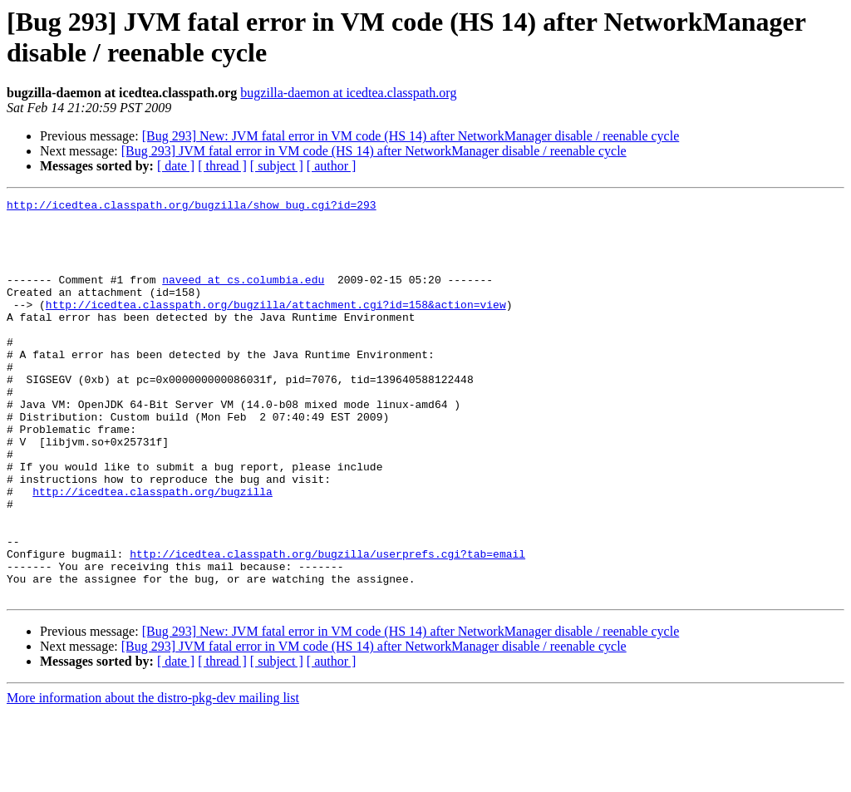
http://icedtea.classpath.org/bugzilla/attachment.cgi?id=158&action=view (276, 326)
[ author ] (332, 166)
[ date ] (175, 166)
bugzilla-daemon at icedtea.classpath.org (348, 93)
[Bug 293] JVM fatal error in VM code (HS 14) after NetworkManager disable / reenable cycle (374, 151)
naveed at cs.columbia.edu (243, 296)
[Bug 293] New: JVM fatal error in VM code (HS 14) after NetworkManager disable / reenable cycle (411, 136)
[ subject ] (276, 166)
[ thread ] (222, 166)
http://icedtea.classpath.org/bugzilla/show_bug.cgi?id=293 (191, 206)
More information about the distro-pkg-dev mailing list (153, 777)
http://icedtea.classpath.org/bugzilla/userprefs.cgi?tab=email (327, 625)
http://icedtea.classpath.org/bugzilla (152, 551)
